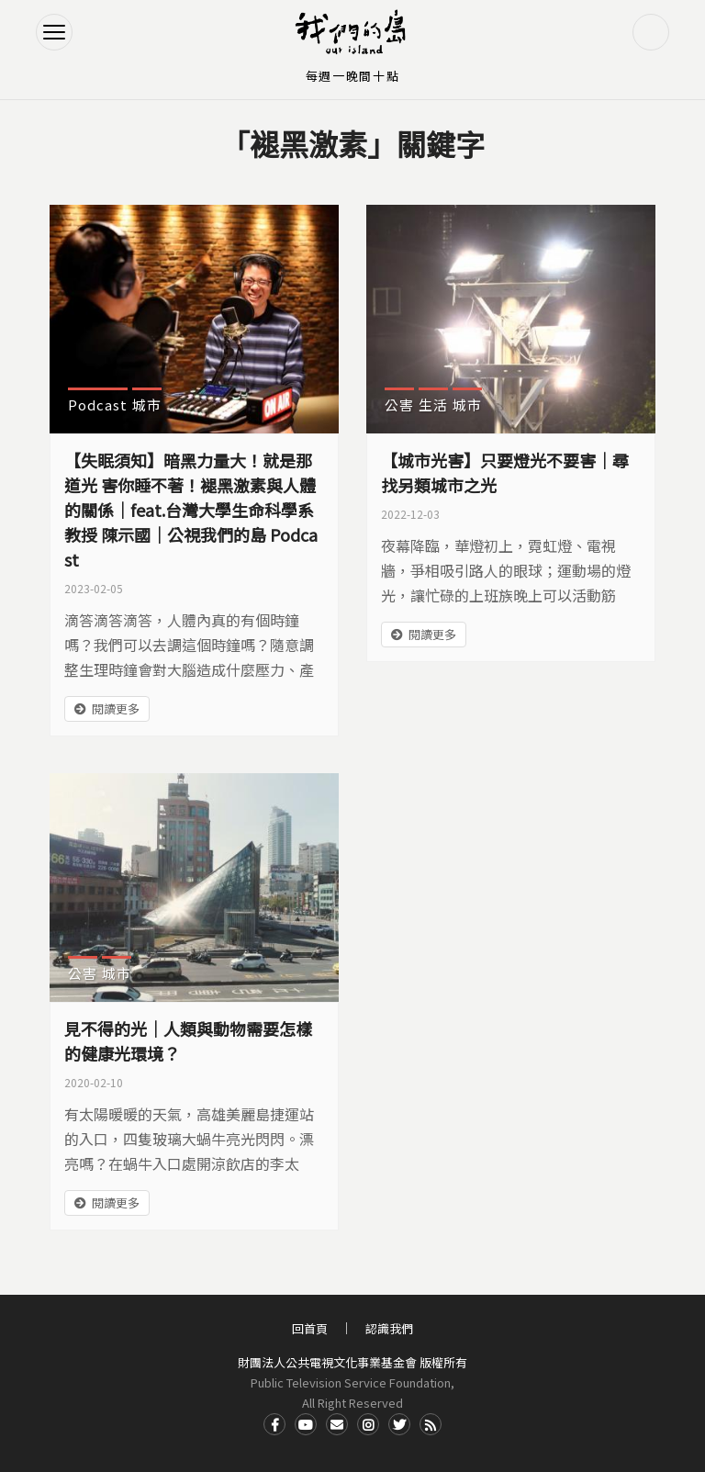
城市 (147, 404)
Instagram (368, 1424)
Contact (337, 1424)
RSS (431, 1424)
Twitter (399, 1424)
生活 (433, 404)
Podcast (98, 404)
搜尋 (650, 32)
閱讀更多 (116, 708)
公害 (399, 404)
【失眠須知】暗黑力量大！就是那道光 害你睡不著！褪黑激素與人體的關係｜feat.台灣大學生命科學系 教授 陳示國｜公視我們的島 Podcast (191, 509)
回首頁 (310, 1328)
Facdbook (274, 1424)
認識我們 (389, 1328)
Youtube (306, 1424)
